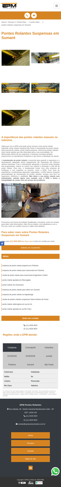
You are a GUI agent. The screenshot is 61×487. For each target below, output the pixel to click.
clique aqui (28, 241)
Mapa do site (30, 459)
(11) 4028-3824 (16, 241)
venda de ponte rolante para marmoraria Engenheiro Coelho (25, 275)
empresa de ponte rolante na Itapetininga (17, 295)
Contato (30, 451)
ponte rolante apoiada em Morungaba (16, 280)
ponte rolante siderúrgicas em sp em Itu (17, 304)
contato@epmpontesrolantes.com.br (30, 424)
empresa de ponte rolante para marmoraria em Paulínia (23, 270)
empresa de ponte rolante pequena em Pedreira (20, 266)
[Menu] (56, 6)
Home (30, 435)
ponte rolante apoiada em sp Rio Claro (16, 309)
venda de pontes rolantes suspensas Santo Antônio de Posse (25, 299)
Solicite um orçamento (30, 248)
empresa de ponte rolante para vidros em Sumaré (21, 290)
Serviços (30, 443)
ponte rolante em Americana (13, 285)
